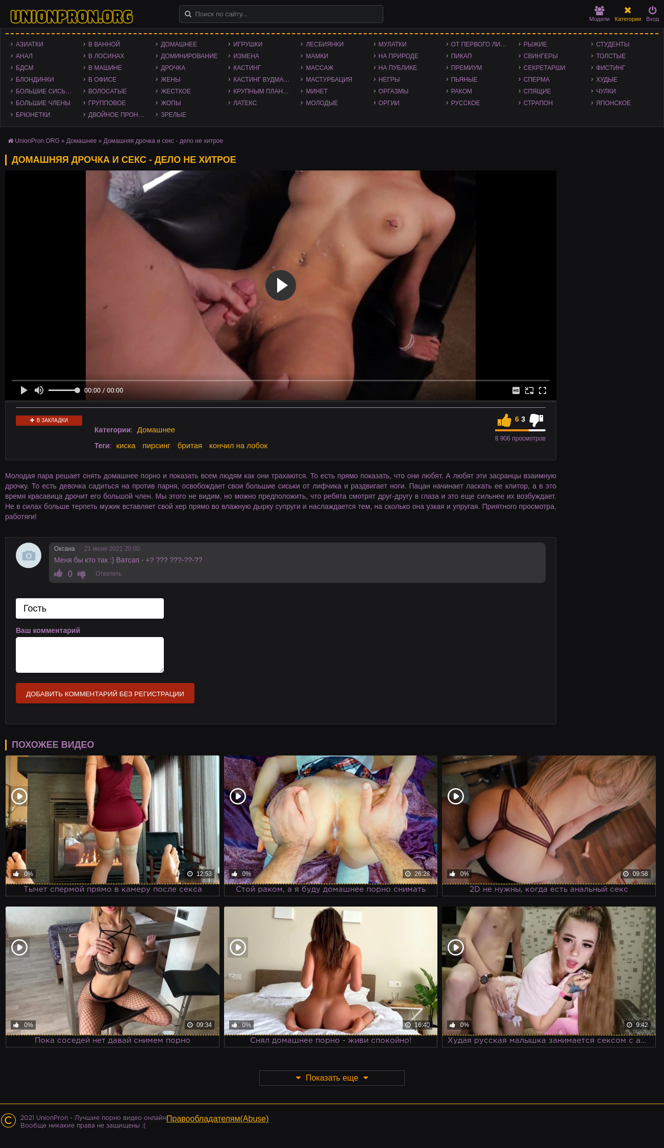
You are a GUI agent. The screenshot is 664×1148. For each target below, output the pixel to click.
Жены (170, 79)
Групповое (107, 103)
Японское (613, 103)
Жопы (171, 103)
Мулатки (393, 44)
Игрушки (247, 44)
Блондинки (35, 79)
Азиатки (29, 44)
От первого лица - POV (482, 44)
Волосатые (107, 91)
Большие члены (43, 103)
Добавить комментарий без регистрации (105, 694)
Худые (607, 79)
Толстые (611, 56)
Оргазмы (394, 91)
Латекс (245, 103)
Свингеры (541, 56)
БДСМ (25, 67)
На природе (399, 56)
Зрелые (173, 114)
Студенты (612, 44)
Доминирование (189, 56)
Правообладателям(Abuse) (217, 1118)
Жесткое (176, 91)
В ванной (104, 44)
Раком (461, 91)
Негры (389, 79)
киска (126, 445)
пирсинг (156, 445)
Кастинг (247, 67)
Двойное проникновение (119, 114)
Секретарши (544, 67)
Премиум (466, 67)
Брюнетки (33, 114)
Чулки (606, 91)
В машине (105, 67)
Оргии (389, 103)
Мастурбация (329, 79)
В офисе (102, 79)
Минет (317, 91)
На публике (398, 67)
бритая (190, 445)
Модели (599, 14)
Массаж (319, 67)
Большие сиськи (44, 91)
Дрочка (173, 67)
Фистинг (610, 67)
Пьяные (464, 79)
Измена (246, 56)
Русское (465, 103)
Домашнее (179, 44)
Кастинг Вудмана (262, 79)
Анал (24, 56)
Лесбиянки (324, 44)
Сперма (537, 79)
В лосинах (106, 56)
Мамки (317, 56)
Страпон (538, 103)
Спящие (537, 91)
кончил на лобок (238, 445)
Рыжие (535, 44)
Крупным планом (262, 91)
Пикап (461, 56)
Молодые (322, 103)
